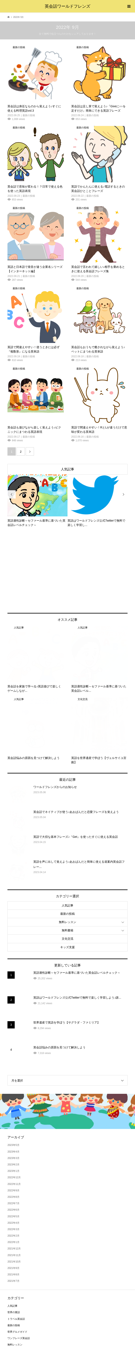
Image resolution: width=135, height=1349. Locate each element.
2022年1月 (13, 1176)
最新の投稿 (67, 847)
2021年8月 (13, 1208)
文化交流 (67, 872)
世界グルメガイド (17, 1265)
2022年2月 (13, 1169)
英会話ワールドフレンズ (67, 6)
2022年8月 (13, 1130)
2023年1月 (13, 1104)
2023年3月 (13, 1091)
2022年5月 (13, 1150)
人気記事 (67, 469)
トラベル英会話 (16, 1252)
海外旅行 (12, 1284)
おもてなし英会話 (17, 1291)
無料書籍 (67, 864)
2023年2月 (13, 1098)
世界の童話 (13, 1246)
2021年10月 (14, 1195)
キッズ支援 (67, 880)
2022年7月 (13, 1137)
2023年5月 (13, 1078)
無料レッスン (67, 855)
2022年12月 (14, 1111)
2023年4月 (13, 1085)
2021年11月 (14, 1188)
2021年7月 (13, 1214)
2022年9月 (13, 1124)
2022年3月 (13, 1163)
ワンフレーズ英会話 (18, 1272)
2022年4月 (13, 1156)
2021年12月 (14, 1182)
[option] (37, 500)
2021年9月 (13, 1201)
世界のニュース (16, 1304)
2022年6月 (13, 1143)
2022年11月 (14, 1117)
